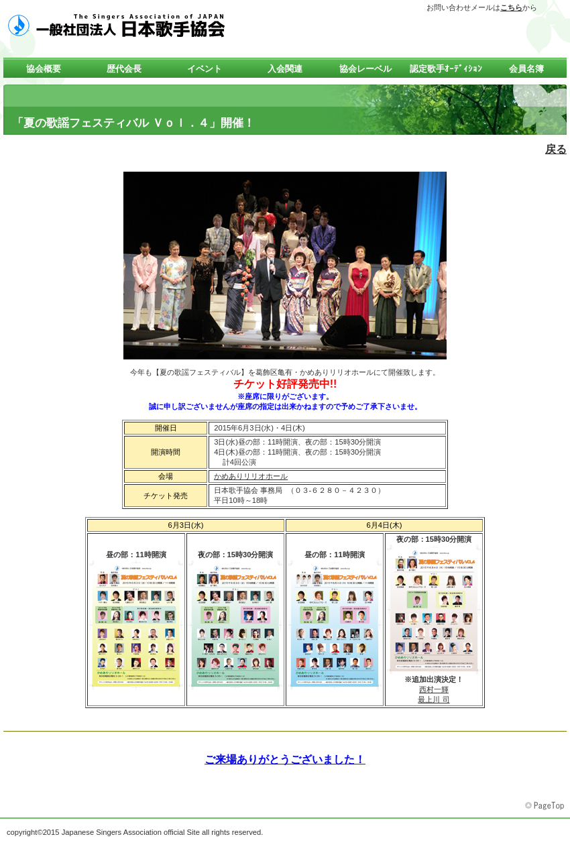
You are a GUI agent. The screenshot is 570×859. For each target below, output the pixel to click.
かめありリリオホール (251, 476)
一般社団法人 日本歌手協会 (137, 25)
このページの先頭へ (546, 806)
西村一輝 (434, 689)
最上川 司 (433, 699)
